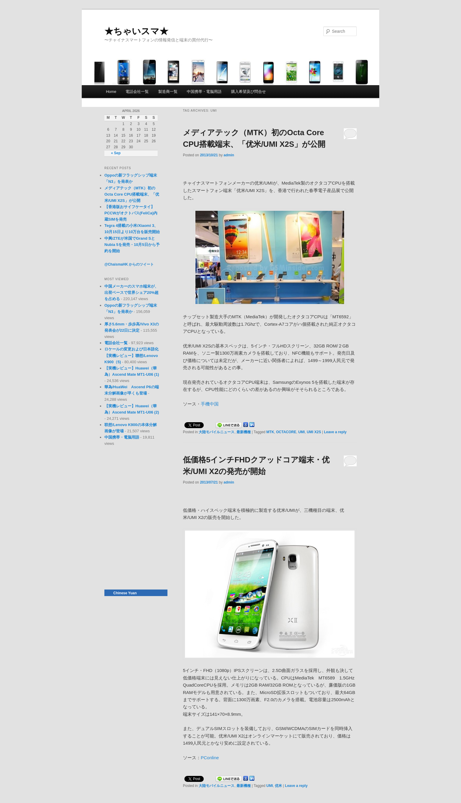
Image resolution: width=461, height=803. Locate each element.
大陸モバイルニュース (216, 432)
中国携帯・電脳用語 (204, 91)
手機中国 (210, 403)
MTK (270, 432)
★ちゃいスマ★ (136, 31)
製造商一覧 (168, 91)
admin (229, 155)
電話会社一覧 (137, 91)
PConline (210, 757)
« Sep (115, 153)
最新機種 (243, 432)
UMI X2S (314, 432)
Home (111, 91)
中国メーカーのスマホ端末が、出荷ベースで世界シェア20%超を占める (131, 292)
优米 (278, 786)
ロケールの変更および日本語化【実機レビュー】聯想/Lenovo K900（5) (131, 355)
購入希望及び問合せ (248, 91)
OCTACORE (286, 432)
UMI (301, 432)
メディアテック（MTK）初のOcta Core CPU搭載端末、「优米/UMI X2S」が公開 (131, 194)
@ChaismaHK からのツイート (129, 264)
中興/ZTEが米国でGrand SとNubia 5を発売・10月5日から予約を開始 (132, 244)
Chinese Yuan (125, 593)
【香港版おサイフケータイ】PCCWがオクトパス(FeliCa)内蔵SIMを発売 (130, 213)
